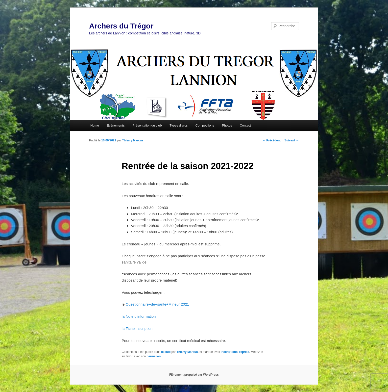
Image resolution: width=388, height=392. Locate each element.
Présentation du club (147, 125)
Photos (227, 125)
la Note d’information (139, 316)
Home (94, 125)
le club (165, 352)
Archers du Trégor (121, 26)
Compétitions (204, 125)
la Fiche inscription (137, 328)
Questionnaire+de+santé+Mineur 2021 (157, 304)
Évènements (115, 125)
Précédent (272, 140)
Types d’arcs (179, 125)
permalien (154, 356)
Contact (245, 125)
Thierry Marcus (132, 140)
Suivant (291, 140)
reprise (244, 352)
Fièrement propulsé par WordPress (194, 374)
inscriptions (229, 352)
